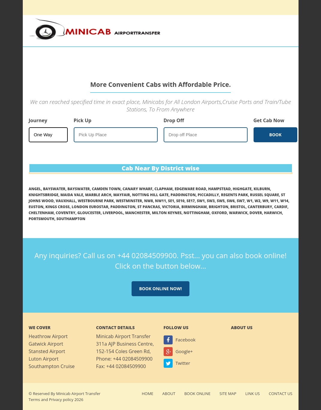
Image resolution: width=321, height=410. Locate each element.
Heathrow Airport (48, 336)
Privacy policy (61, 399)
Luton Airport (44, 358)
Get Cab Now (269, 120)
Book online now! (160, 288)
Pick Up (82, 120)
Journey (38, 120)
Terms (34, 399)
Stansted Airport (47, 351)
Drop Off (174, 120)
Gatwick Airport (46, 344)
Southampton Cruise (52, 366)
